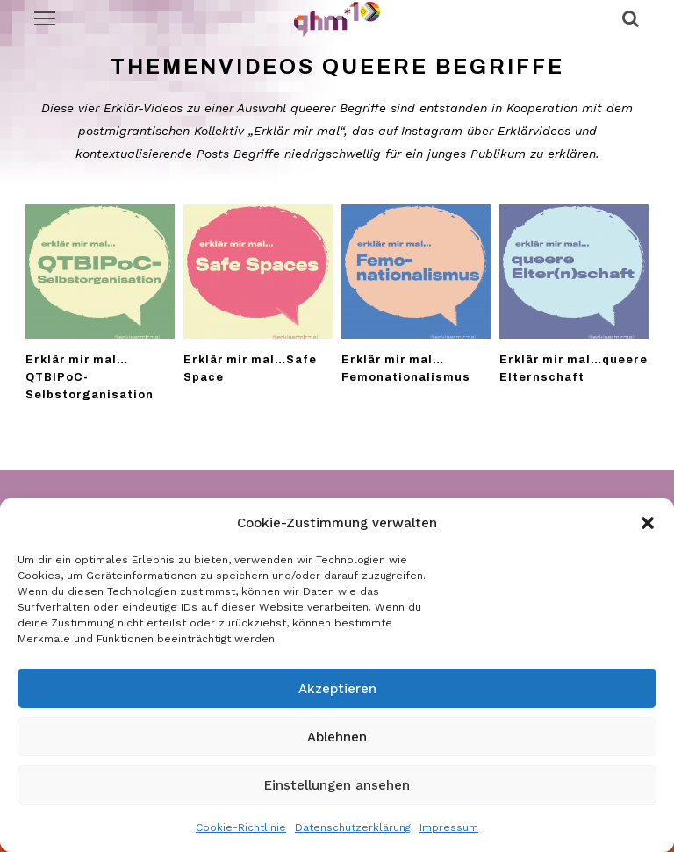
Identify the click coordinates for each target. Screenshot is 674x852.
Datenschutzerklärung (353, 827)
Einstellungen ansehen (337, 785)
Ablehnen (337, 737)
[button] (647, 523)
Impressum (448, 827)
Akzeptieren (337, 689)
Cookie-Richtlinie (241, 827)
